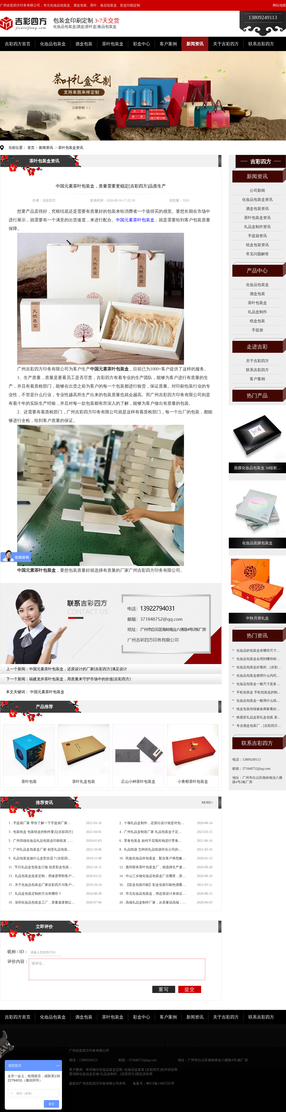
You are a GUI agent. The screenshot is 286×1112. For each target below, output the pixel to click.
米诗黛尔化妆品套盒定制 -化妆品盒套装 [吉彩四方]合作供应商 (132, 1069)
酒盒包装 (83, 44)
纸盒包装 (257, 321)
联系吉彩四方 (261, 44)
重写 (163, 989)
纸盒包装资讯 (257, 245)
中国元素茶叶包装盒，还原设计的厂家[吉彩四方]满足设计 (78, 669)
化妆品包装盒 (53, 44)
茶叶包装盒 (112, 44)
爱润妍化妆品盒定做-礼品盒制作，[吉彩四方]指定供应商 (111, 1074)
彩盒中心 (141, 44)
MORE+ (207, 802)
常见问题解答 (257, 254)
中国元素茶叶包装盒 (47, 692)
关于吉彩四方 (226, 44)
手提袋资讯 (257, 236)
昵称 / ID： (17, 951)
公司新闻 (257, 190)
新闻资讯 (195, 44)
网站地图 (279, 5)
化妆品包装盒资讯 (257, 199)
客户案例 (168, 44)
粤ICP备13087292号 (160, 1083)
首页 (31, 148)
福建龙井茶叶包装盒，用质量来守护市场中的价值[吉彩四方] (80, 679)
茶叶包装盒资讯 (70, 148)
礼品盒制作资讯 (257, 227)
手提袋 (257, 330)
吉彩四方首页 (18, 44)
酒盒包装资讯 (257, 209)
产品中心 (257, 271)
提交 (189, 989)
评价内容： (18, 961)
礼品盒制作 (257, 312)
